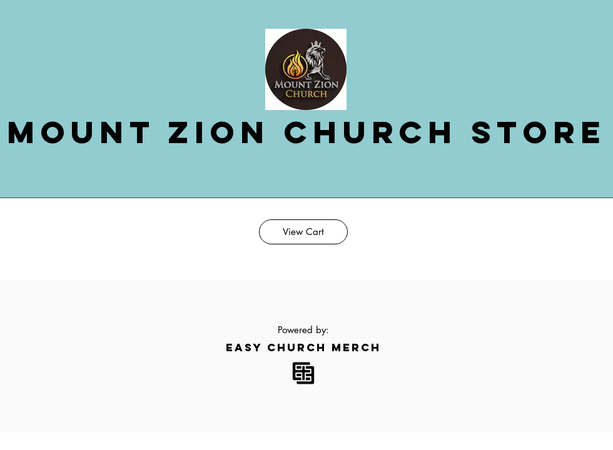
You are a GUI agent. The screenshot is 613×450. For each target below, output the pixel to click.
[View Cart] (303, 231)
